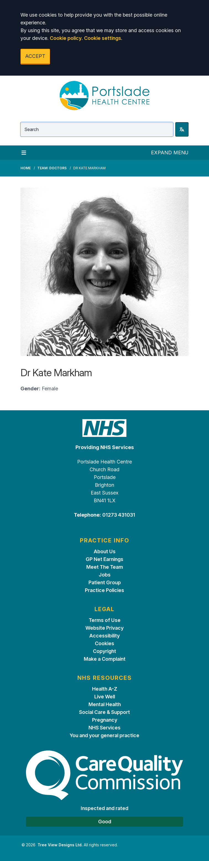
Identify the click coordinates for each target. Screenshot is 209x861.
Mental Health (104, 704)
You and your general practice (104, 735)
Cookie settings (102, 38)
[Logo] (104, 96)
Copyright (104, 651)
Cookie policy (66, 38)
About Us (105, 551)
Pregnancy (104, 720)
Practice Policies (104, 590)
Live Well (104, 696)
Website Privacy (104, 628)
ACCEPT (35, 56)
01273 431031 (118, 515)
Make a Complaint (105, 659)
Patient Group (104, 582)
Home (25, 168)
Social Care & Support (104, 712)
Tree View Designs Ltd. (60, 844)
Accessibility (104, 636)
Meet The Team (104, 567)
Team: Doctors (52, 168)
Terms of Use (105, 620)
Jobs (105, 575)
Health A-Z (104, 689)
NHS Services (104, 728)
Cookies (104, 643)
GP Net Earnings (104, 559)
